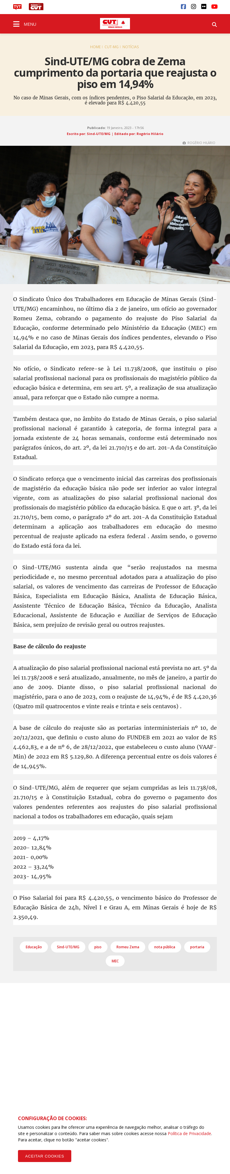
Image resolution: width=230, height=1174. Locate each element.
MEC (115, 961)
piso (98, 946)
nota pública (164, 946)
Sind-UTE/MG (68, 946)
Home (95, 46)
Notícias (130, 46)
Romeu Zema (127, 946)
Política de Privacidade (189, 1133)
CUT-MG (112, 46)
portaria (197, 946)
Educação (34, 946)
